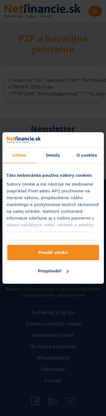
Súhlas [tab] (19, 155)
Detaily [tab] (53, 155)
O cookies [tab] (87, 155)
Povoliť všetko (53, 252)
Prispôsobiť (53, 270)
